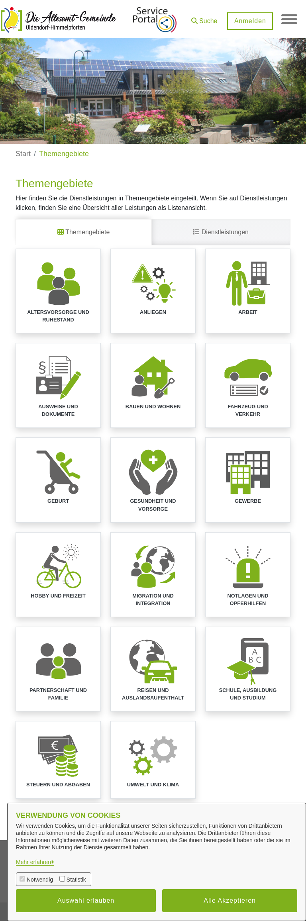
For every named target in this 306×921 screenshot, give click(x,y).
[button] (204, 18)
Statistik (76, 879)
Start (23, 154)
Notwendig (40, 879)
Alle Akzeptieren (230, 900)
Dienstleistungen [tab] (221, 232)
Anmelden (250, 21)
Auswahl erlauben (85, 900)
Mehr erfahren (33, 862)
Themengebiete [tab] (83, 232)
